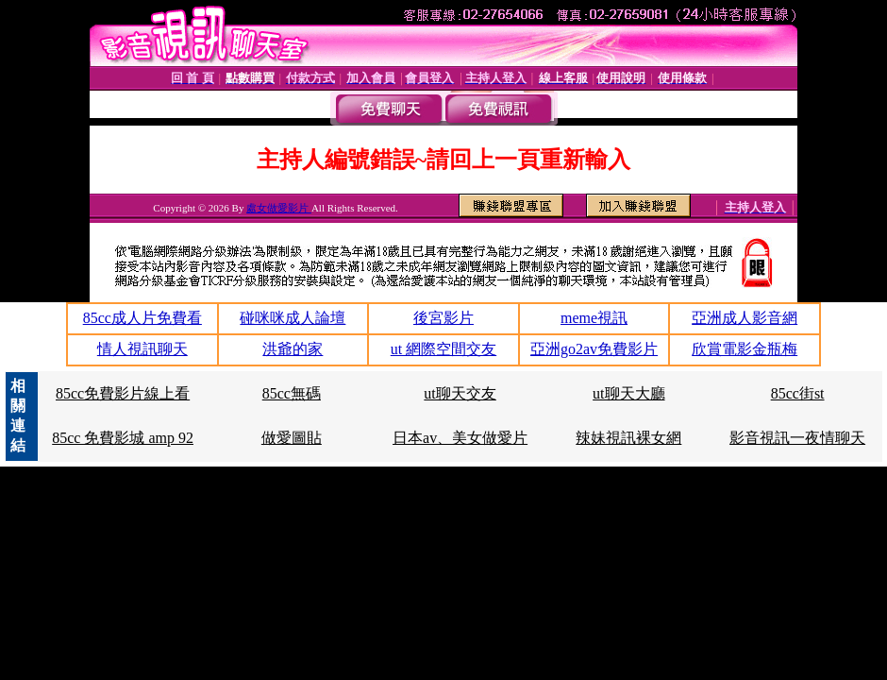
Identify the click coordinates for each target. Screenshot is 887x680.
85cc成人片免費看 (142, 318)
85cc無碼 (291, 393)
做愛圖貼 (291, 438)
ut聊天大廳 (628, 393)
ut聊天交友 (459, 393)
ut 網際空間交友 (443, 349)
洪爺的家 (292, 349)
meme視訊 (594, 318)
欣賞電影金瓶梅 (744, 349)
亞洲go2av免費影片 (594, 349)
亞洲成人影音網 (744, 318)
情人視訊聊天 (142, 349)
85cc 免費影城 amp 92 (122, 438)
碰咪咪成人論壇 (292, 318)
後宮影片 (443, 318)
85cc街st (798, 393)
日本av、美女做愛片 (460, 438)
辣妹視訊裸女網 (628, 438)
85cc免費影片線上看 (123, 393)
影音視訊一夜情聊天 (797, 438)
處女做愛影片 (278, 207)
